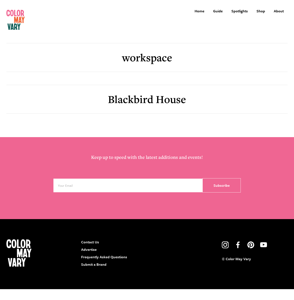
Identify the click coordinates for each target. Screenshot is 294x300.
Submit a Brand (93, 275)
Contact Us (90, 253)
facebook (238, 255)
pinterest (250, 255)
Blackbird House (147, 110)
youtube (263, 255)
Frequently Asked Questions (104, 267)
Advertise (89, 260)
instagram (225, 255)
